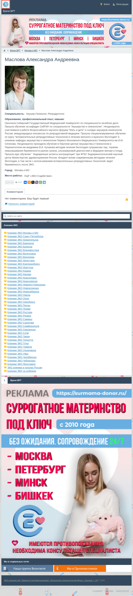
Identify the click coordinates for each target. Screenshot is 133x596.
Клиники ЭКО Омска (18, 295)
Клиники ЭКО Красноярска (22, 281)
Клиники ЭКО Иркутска (20, 267)
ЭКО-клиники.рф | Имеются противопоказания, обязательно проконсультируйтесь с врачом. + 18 (50, 580)
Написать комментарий (21, 204)
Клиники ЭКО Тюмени (19, 346)
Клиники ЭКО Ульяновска (21, 350)
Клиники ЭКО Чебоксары (21, 360)
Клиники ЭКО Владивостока (23, 250)
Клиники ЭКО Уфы (17, 353)
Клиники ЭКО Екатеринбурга (23, 264)
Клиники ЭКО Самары (19, 319)
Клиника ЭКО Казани (19, 271)
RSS (126, 199)
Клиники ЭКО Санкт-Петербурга (25, 236)
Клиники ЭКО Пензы (18, 305)
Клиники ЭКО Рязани (19, 315)
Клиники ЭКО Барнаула (20, 243)
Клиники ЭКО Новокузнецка (23, 288)
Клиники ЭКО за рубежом (21, 371)
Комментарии (15, 191)
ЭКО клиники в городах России (24, 367)
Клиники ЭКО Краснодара (22, 277)
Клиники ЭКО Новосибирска (23, 291)
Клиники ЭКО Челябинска (22, 357)
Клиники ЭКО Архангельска (22, 239)
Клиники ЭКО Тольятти (20, 340)
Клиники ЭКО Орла (18, 298)
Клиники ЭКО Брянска (19, 246)
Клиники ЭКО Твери (18, 336)
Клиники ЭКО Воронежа (20, 257)
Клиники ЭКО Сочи (18, 333)
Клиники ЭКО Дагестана (21, 260)
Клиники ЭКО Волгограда (21, 253)
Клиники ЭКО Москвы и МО (22, 233)
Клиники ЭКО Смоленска (21, 329)
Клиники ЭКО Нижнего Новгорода (26, 284)
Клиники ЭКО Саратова (20, 322)
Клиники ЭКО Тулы (18, 343)
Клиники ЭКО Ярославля (21, 364)
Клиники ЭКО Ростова (19, 312)
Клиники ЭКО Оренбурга (21, 302)
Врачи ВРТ (15, 380)
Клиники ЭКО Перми (18, 308)
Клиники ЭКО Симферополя (23, 326)
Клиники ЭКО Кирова (19, 274)
